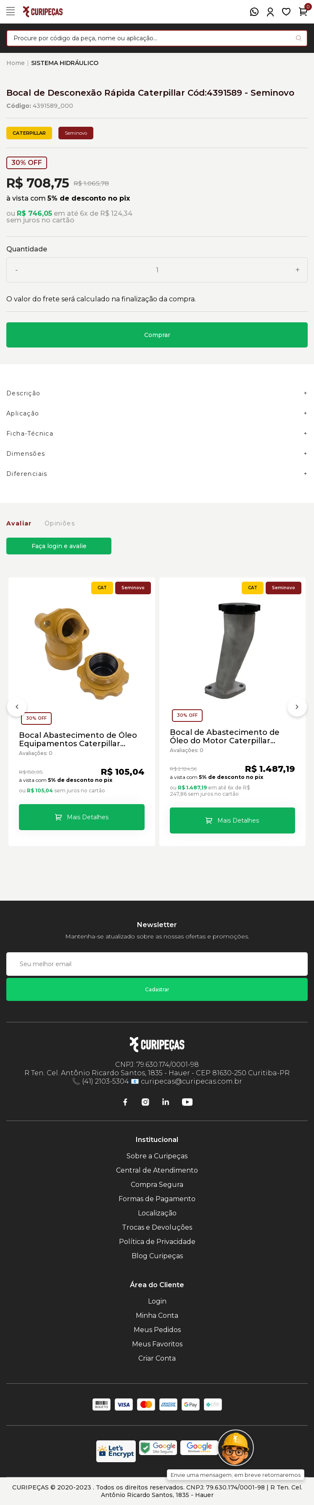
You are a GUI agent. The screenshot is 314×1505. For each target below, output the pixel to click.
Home (15, 63)
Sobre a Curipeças (157, 1156)
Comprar (157, 335)
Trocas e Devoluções (157, 1227)
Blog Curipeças (157, 1256)
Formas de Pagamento (157, 1199)
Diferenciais (26, 474)
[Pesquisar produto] (298, 38)
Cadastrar (157, 989)
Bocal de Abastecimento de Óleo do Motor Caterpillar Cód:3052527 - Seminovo (225, 736)
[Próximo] (297, 708)
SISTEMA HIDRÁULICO (64, 63)
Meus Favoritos (157, 1344)
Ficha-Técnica (29, 433)
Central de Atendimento (157, 1170)
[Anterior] (17, 708)
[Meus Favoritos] (286, 12)
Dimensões (25, 453)
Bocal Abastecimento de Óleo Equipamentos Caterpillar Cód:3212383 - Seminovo (78, 739)
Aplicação (23, 413)
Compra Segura (157, 1185)
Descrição (23, 393)
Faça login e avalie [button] (59, 546)
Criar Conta (157, 1358)
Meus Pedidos (157, 1330)
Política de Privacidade (157, 1242)
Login (157, 1301)
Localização (157, 1213)
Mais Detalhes (87, 817)
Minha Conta (157, 1315)
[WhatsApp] (254, 12)
